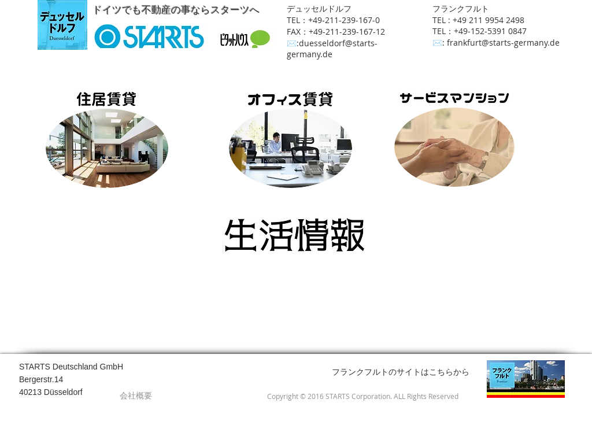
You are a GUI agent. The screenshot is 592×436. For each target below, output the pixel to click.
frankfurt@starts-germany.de (503, 42)
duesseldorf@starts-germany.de (332, 49)
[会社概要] (135, 395)
